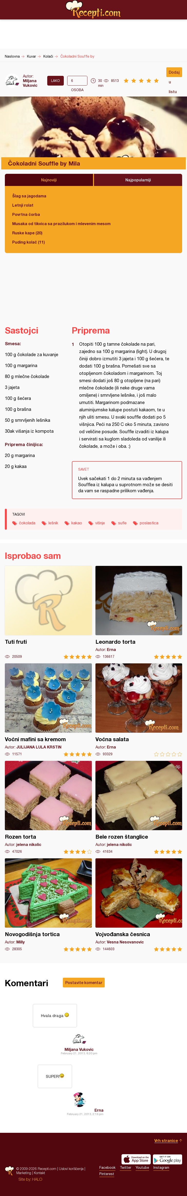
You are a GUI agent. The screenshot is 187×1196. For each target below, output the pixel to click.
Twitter (125, 1168)
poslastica (149, 523)
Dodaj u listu (174, 73)
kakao (76, 523)
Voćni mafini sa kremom (48, 709)
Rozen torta (48, 807)
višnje (100, 523)
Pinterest (106, 1174)
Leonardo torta (138, 612)
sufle (122, 523)
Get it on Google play (167, 1159)
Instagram (161, 1168)
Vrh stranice (166, 1140)
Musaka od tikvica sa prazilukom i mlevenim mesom (61, 223)
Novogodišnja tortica (48, 904)
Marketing (23, 1173)
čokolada (27, 523)
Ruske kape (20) (27, 232)
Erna (98, 1110)
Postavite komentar (83, 982)
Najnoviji (49, 179)
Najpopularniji (138, 179)
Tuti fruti (48, 612)
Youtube (142, 1168)
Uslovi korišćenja (71, 1169)
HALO (37, 1179)
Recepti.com (93, 9)
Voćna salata (138, 709)
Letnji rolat (22, 205)
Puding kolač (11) (28, 242)
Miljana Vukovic (30, 83)
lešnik (53, 523)
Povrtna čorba (26, 214)
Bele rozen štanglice (138, 807)
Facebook (107, 1168)
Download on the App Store (136, 1159)
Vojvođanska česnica (138, 904)
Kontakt (39, 1173)
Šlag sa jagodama (29, 195)
